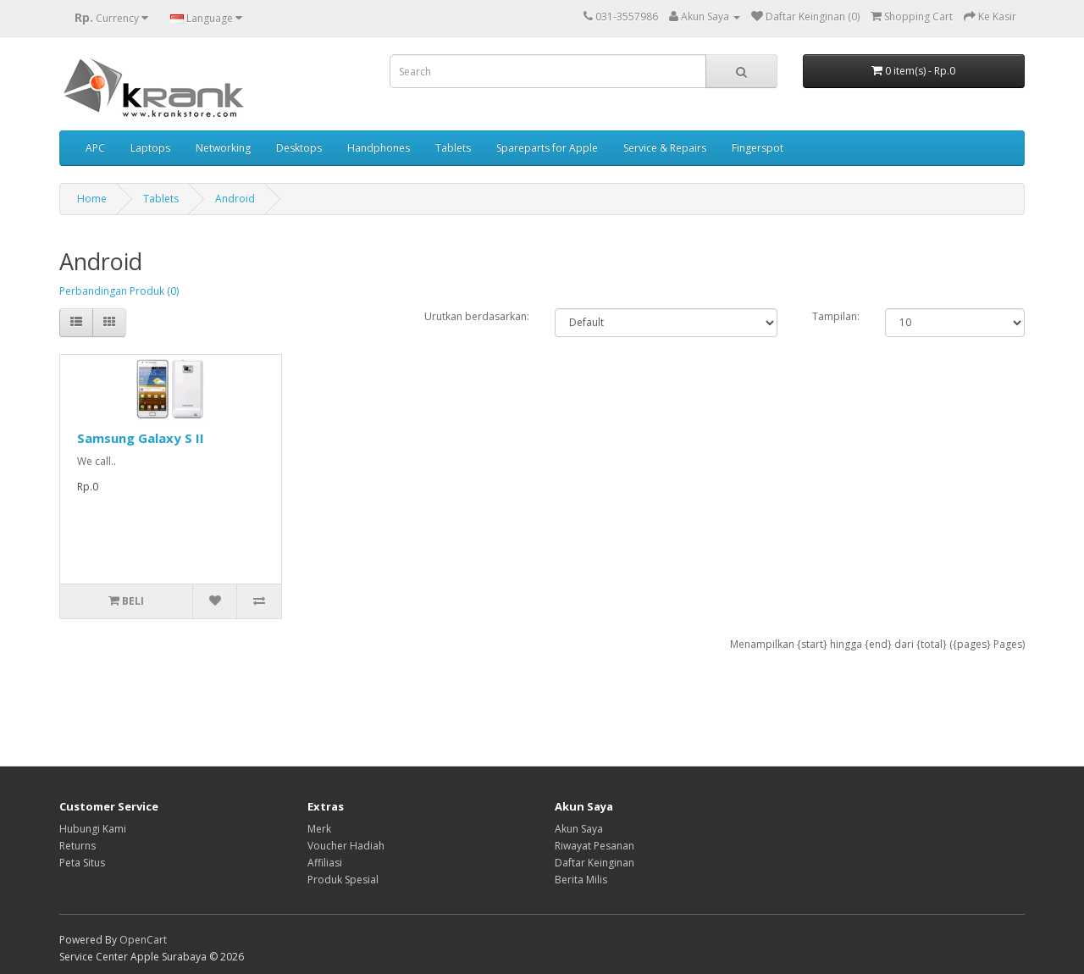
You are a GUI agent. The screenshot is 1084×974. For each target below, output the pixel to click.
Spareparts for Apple (547, 148)
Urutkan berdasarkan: (476, 316)
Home (92, 198)
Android (235, 198)
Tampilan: (836, 316)
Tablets (453, 148)
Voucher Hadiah (345, 845)
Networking (223, 148)
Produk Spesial (343, 879)
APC (95, 148)
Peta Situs (82, 862)
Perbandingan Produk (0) (119, 291)
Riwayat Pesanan (594, 845)
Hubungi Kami (92, 829)
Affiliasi (324, 862)
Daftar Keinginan (594, 862)
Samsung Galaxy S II (140, 437)
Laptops (150, 148)
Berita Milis (581, 879)
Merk (319, 829)
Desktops (299, 148)
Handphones (378, 148)
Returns (77, 845)
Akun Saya (579, 829)
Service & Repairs (664, 148)
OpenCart (143, 939)
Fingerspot (757, 148)
